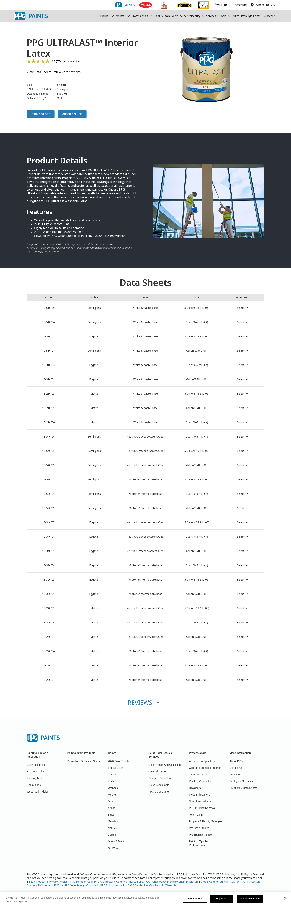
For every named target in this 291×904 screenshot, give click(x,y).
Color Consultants (158, 784)
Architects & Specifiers (202, 761)
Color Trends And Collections (165, 764)
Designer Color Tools (160, 778)
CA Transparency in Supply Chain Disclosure (172, 881)
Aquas (111, 807)
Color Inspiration (36, 764)
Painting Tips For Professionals (199, 843)
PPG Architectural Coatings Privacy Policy (119, 881)
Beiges (112, 834)
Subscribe (269, 16)
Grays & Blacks (117, 841)
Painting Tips (34, 778)
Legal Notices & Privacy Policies (48, 881)
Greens (112, 801)
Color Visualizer (157, 771)
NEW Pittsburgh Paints (247, 16)
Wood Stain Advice (37, 791)
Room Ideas (34, 784)
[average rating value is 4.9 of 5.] (41, 61)
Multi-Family (196, 814)
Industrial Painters (199, 794)
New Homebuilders (200, 801)
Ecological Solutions (241, 781)
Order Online (72, 114)
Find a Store (40, 114)
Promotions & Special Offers (83, 761)
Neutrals (112, 828)
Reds (111, 781)
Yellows (112, 794)
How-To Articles (36, 771)
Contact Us (236, 767)
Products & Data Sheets (243, 787)
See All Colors (116, 767)
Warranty (170, 885)
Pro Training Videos (200, 834)
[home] (31, 16)
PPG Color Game (158, 791)
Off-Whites (114, 848)
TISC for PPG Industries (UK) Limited (76, 885)
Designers (195, 787)
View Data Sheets (39, 72)
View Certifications (67, 72)
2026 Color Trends (118, 761)
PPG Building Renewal (202, 807)
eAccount (235, 774)
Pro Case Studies (199, 828)
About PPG (236, 761)
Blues (111, 814)
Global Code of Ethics (214, 881)
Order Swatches (198, 774)
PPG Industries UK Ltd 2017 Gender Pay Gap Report (131, 885)
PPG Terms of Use (81, 881)
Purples (112, 774)
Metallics (113, 821)
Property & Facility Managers (206, 821)
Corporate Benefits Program (205, 767)
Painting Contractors (201, 781)
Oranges (113, 787)
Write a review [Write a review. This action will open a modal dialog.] (72, 61)
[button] (106, 16)
